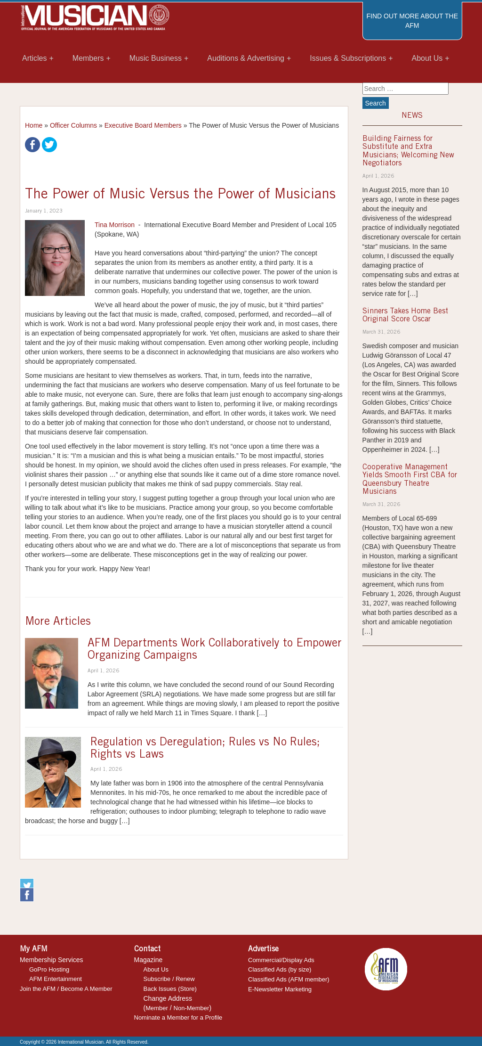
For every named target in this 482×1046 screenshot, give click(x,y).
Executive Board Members (143, 125)
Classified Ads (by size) (279, 969)
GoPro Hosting (49, 969)
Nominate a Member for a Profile (178, 1017)
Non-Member (191, 1008)
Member (156, 1008)
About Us (156, 969)
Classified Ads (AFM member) (288, 979)
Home (33, 125)
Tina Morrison (115, 225)
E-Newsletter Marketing (280, 989)
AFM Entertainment (55, 978)
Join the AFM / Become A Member (66, 988)
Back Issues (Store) (170, 988)
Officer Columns (73, 125)
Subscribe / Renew (169, 978)
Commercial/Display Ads (281, 960)
